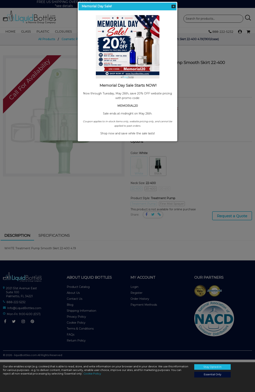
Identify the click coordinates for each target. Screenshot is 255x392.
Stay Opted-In (212, 366)
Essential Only (212, 374)
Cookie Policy (92, 373)
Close (174, 6)
